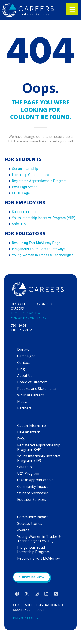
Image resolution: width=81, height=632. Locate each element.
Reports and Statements (37, 388)
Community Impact (32, 486)
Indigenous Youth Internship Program (33, 549)
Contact (23, 362)
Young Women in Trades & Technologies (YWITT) (39, 538)
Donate (23, 349)
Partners (24, 408)
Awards (23, 530)
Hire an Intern (28, 432)
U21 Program (28, 473)
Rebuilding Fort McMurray (38, 558)
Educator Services (31, 499)
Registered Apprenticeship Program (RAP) (38, 447)
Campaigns (26, 356)
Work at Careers (30, 395)
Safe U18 (24, 466)
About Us (24, 375)
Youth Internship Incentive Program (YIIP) (38, 458)
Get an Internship (31, 425)
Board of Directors (32, 382)
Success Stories (29, 523)
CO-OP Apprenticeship (35, 480)
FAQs (21, 438)
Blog (21, 369)
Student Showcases (33, 493)
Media (22, 401)
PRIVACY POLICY (25, 617)
